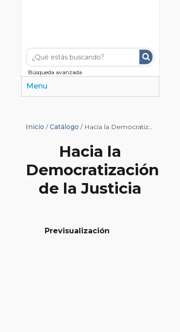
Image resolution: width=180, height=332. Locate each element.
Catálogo (64, 127)
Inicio (35, 127)
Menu (36, 86)
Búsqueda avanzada (55, 72)
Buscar (146, 57)
